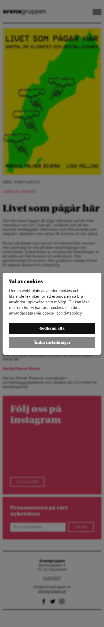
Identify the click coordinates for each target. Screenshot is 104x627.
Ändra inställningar (52, 342)
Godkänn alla (52, 328)
